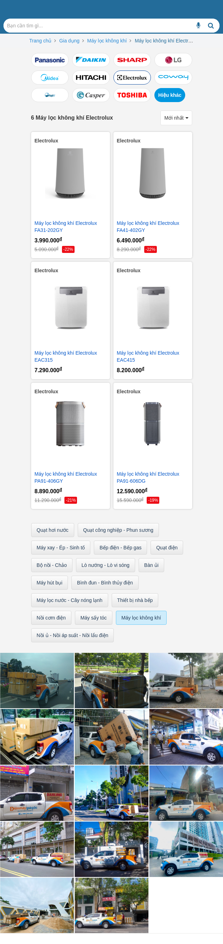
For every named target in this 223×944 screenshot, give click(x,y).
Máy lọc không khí (107, 40)
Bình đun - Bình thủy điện (105, 582)
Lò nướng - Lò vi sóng (106, 565)
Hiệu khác (169, 95)
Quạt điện (166, 547)
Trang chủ (40, 40)
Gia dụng (69, 40)
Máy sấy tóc (94, 618)
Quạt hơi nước (53, 530)
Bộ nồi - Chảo (52, 565)
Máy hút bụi (50, 582)
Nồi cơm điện (51, 618)
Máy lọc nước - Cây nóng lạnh (70, 600)
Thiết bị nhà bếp (135, 600)
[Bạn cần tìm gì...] (198, 26)
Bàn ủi (151, 565)
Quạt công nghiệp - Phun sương (118, 530)
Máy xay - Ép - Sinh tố (61, 547)
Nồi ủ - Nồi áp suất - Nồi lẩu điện (73, 635)
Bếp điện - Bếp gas (120, 547)
